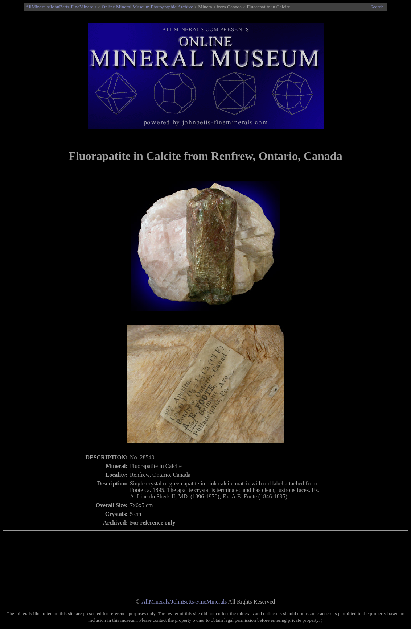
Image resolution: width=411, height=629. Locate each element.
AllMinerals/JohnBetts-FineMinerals (60, 6)
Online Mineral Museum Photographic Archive (147, 6)
